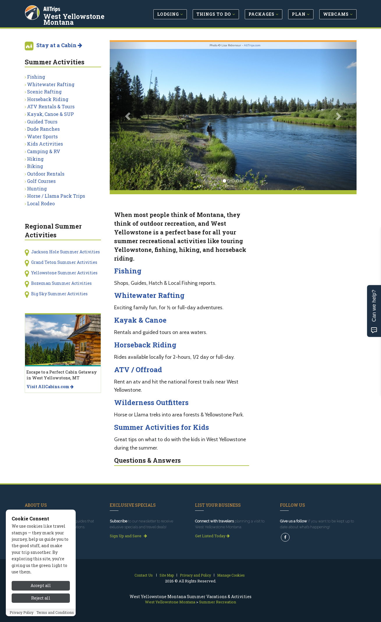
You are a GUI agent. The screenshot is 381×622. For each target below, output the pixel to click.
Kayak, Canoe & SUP (50, 114)
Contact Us (143, 575)
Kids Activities (45, 144)
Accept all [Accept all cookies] (41, 611)
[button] (128, 116)
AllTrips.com (252, 45)
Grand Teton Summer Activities (64, 262)
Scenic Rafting (44, 92)
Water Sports (42, 136)
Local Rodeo (41, 203)
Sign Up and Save (128, 535)
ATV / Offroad (138, 369)
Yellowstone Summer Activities (64, 272)
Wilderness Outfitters (151, 402)
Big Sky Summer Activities (59, 293)
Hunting (37, 188)
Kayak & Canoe (140, 320)
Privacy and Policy (195, 575)
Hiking (35, 159)
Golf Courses (41, 181)
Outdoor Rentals (45, 174)
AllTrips (52, 8)
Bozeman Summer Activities (61, 283)
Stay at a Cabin (59, 45)
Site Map (167, 575)
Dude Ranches (43, 129)
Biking (35, 166)
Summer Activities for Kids (161, 427)
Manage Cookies (231, 575)
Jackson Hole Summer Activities (65, 252)
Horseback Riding (145, 344)
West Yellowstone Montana (74, 18)
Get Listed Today (212, 535)
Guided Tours (42, 122)
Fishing (127, 270)
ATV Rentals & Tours (51, 106)
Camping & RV (43, 151)
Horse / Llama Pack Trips (56, 196)
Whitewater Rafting (149, 295)
